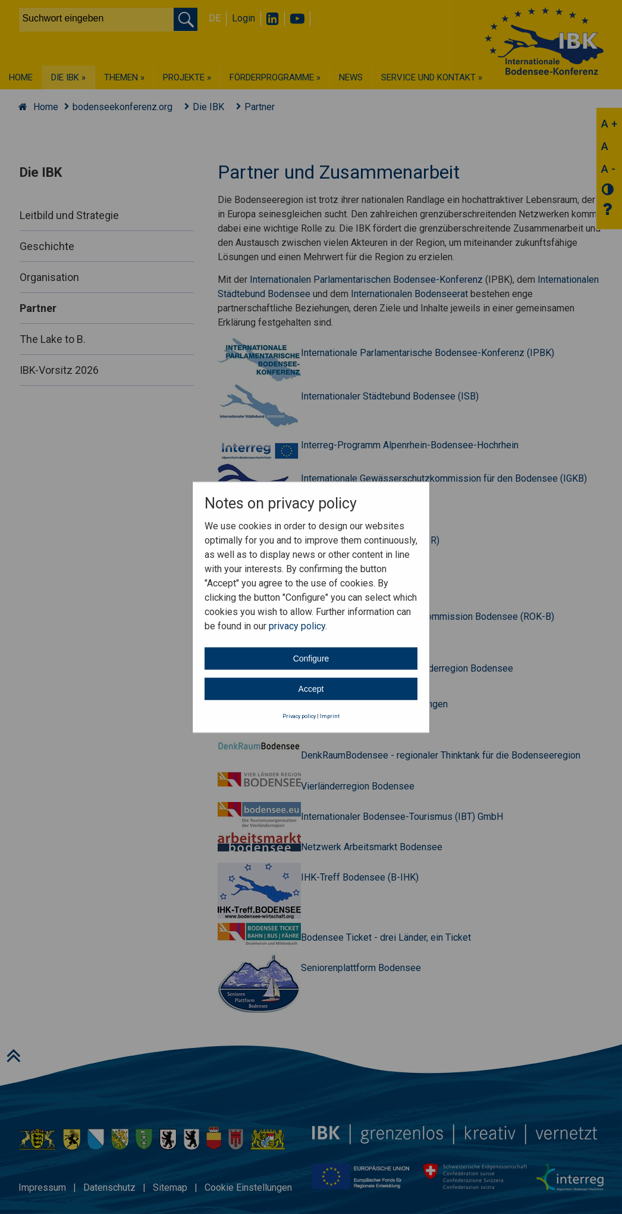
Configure (311, 658)
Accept (311, 689)
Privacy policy (299, 716)
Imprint (330, 716)
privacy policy (297, 626)
